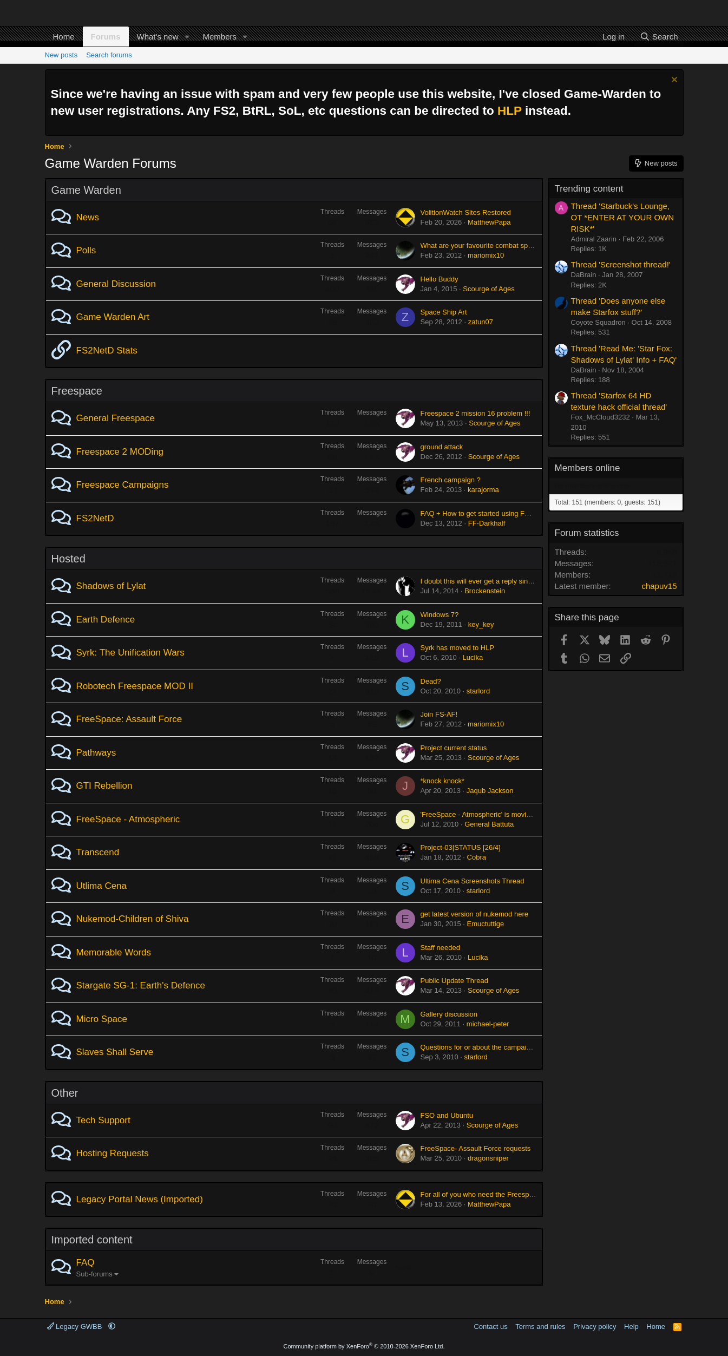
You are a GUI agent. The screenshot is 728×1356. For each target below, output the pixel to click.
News (88, 217)
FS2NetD (95, 518)
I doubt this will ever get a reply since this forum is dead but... (516, 581)
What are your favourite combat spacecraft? (489, 245)
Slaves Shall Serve (115, 1052)
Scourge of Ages (488, 289)
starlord (478, 691)
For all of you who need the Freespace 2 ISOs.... (496, 1194)
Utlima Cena (101, 886)
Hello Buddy (439, 279)
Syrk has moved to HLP (458, 648)
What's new (158, 36)
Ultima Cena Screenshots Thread (472, 881)
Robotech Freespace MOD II (134, 686)
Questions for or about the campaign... (480, 1047)
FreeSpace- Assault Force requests (476, 1148)
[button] (186, 37)
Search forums (109, 55)
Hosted (68, 559)
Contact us (490, 1326)
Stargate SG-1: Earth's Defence (141, 985)
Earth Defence (105, 619)
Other (64, 1093)
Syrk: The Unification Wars (130, 652)
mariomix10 (486, 255)
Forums (106, 36)
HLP (509, 110)
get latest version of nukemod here (474, 914)
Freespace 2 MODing (120, 452)
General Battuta (489, 824)
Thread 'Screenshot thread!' (621, 264)
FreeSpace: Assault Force (129, 719)
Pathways (96, 753)
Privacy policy (594, 1326)
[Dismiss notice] (673, 81)
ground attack (442, 447)
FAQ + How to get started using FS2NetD (485, 513)
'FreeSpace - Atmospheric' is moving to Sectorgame (501, 814)
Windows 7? (440, 615)
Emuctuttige (485, 924)
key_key (481, 624)
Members (219, 36)
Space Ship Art (444, 312)
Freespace (77, 391)
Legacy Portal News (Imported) (139, 1199)
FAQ (85, 1262)
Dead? (431, 681)
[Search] (659, 37)
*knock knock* (443, 781)
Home (64, 36)
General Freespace (115, 418)
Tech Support (103, 1120)
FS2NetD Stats (106, 350)
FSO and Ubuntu (447, 1115)
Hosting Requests (112, 1153)
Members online (587, 468)
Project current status (454, 748)
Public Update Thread (455, 981)
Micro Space (101, 1019)
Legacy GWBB (75, 1326)
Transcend (98, 852)
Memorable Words (114, 952)
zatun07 (480, 322)
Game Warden (86, 190)
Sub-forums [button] (94, 1274)
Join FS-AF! (439, 714)
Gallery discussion (449, 1014)
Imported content (92, 1240)
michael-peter (488, 1024)
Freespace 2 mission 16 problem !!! (475, 413)
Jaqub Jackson (490, 791)
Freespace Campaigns (122, 485)
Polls (86, 250)
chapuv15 (659, 586)
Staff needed (441, 948)
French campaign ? (451, 480)
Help (631, 1326)
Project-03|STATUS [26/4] (461, 847)
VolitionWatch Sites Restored (466, 212)
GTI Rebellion (104, 786)
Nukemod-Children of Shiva (132, 919)
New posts (61, 55)
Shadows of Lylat (111, 586)
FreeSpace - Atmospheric (128, 819)
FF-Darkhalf (487, 523)
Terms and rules (540, 1326)
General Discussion (116, 284)
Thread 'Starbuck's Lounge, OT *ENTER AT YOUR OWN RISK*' (622, 217)
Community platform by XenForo (364, 1346)
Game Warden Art (112, 317)
